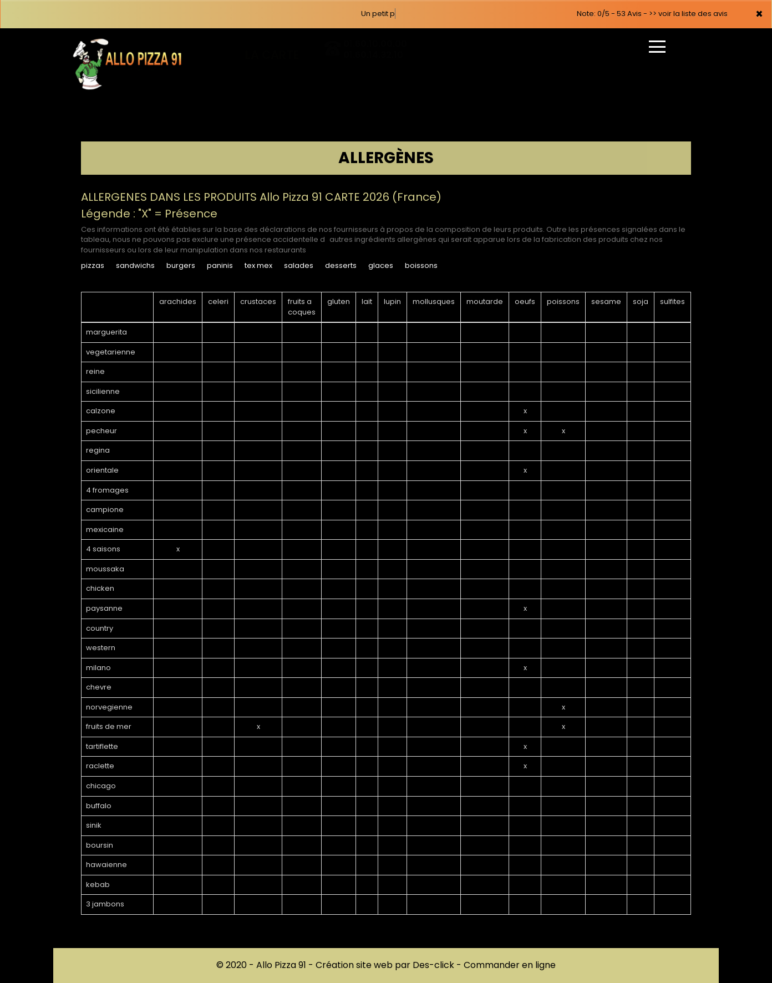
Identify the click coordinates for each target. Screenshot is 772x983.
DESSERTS (341, 265)
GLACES (380, 265)
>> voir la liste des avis (688, 13)
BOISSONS (421, 265)
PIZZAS (92, 265)
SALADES (298, 265)
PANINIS (220, 265)
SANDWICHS (135, 265)
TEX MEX (258, 265)
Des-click (433, 965)
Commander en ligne (510, 965)
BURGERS (180, 265)
